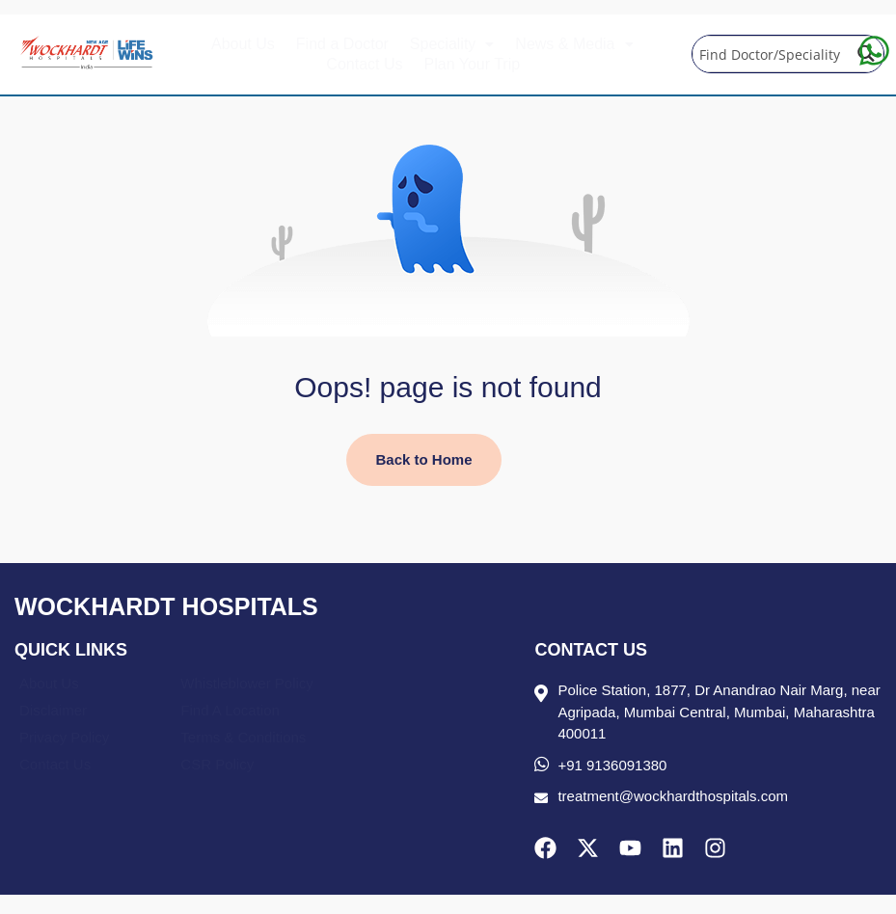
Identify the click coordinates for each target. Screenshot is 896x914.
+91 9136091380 (611, 765)
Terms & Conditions (243, 737)
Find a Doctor (342, 44)
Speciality (452, 44)
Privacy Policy (64, 737)
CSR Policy (217, 764)
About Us (243, 44)
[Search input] (769, 53)
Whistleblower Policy (246, 683)
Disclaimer (53, 710)
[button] (451, 44)
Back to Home (423, 459)
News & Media (574, 44)
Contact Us (364, 64)
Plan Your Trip (472, 64)
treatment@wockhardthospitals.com (672, 796)
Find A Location (230, 710)
